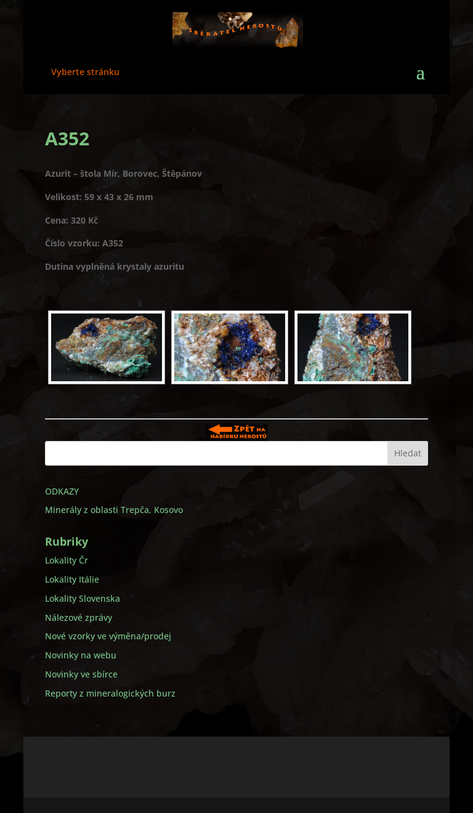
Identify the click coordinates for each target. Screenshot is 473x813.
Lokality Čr (66, 560)
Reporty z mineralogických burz (110, 693)
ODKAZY (62, 491)
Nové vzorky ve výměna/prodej (108, 636)
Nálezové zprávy (78, 617)
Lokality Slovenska (82, 598)
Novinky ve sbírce (81, 674)
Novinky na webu (80, 655)
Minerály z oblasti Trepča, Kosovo (114, 510)
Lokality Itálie (72, 579)
